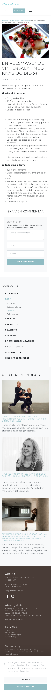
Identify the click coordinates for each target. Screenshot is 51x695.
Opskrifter (25, 20)
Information (13, 352)
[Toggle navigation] (30, 10)
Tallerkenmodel (13, 314)
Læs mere (25, 690)
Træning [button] (10, 319)
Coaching (11, 330)
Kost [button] (8, 299)
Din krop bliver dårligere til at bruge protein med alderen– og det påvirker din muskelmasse (24, 419)
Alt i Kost (11, 303)
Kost (17, 20)
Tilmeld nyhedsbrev (14, 619)
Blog (12, 20)
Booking (19, 10)
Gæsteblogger (14, 347)
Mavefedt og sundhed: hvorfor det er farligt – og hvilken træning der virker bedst (25, 476)
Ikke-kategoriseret (17, 358)
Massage (9, 630)
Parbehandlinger (13, 635)
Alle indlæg (12, 293)
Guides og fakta (14, 307)
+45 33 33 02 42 (19, 584)
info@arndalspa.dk (14, 586)
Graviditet (12, 324)
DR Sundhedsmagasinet (19, 341)
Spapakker (10, 632)
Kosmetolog (10, 637)
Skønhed (10, 335)
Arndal (5, 20)
